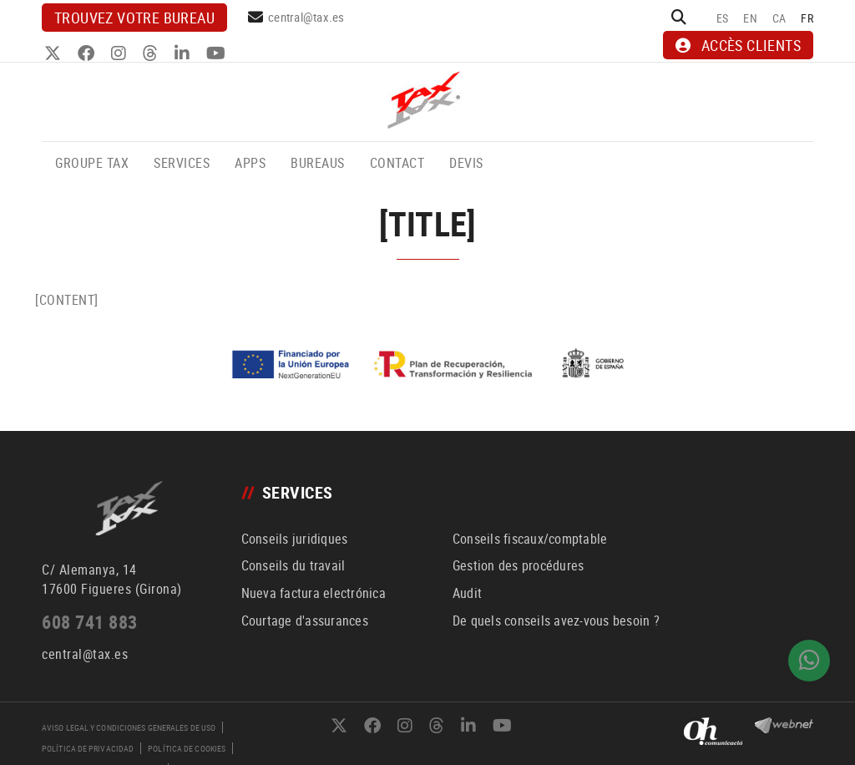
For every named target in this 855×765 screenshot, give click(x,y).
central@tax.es (306, 16)
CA (779, 18)
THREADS (152, 53)
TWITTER (54, 53)
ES (722, 18)
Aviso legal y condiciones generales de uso (128, 727)
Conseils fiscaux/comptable (530, 538)
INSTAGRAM (120, 53)
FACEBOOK (88, 53)
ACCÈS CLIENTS (738, 45)
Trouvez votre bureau (134, 18)
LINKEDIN (184, 53)
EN (750, 18)
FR (807, 18)
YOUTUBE (218, 53)
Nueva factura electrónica (313, 593)
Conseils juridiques (294, 538)
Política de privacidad (88, 748)
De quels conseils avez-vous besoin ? (556, 620)
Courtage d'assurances (304, 620)
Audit (467, 593)
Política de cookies (186, 748)
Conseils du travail (293, 565)
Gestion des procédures (518, 565)
